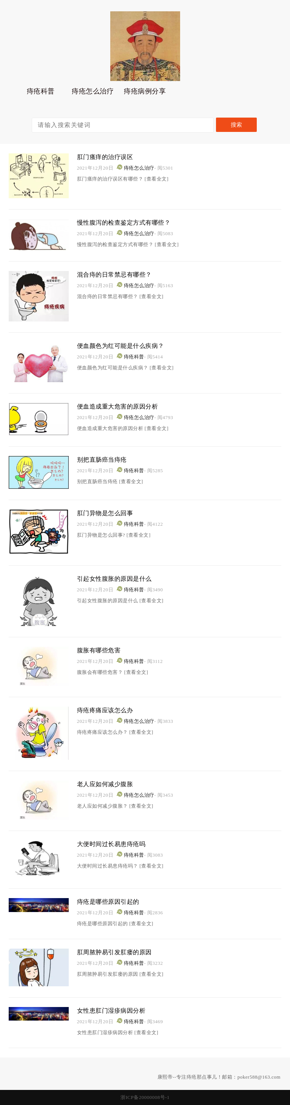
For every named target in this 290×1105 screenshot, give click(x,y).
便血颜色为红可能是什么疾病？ (126, 345)
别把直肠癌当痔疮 (105, 459)
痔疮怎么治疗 (93, 93)
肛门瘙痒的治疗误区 (108, 157)
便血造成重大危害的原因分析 (122, 406)
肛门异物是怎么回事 (108, 513)
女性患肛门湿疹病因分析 (115, 1010)
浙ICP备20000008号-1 (145, 1097)
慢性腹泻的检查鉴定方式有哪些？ (129, 222)
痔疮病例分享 (145, 93)
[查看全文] (157, 179)
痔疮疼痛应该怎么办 (108, 710)
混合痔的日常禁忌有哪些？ (119, 274)
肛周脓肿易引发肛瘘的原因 (119, 952)
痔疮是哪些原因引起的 (112, 901)
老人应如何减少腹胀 (108, 784)
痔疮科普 (41, 93)
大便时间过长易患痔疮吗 (115, 844)
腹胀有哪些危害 (101, 650)
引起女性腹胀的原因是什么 (119, 578)
